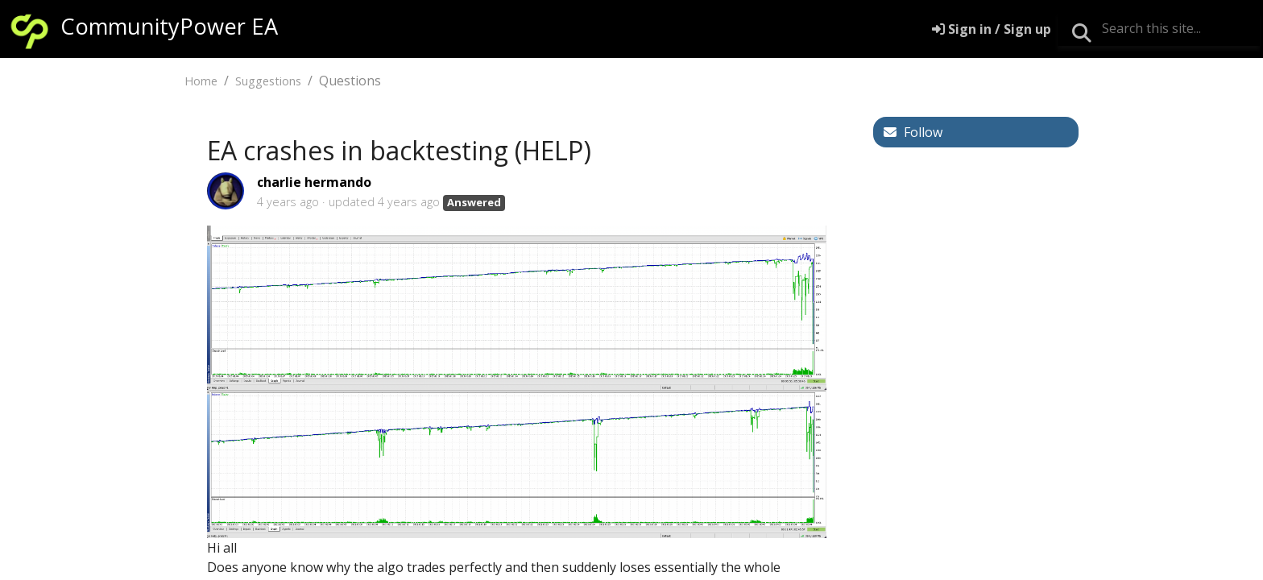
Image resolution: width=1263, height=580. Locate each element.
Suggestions (268, 81)
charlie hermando (314, 182)
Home (200, 81)
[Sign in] (992, 29)
